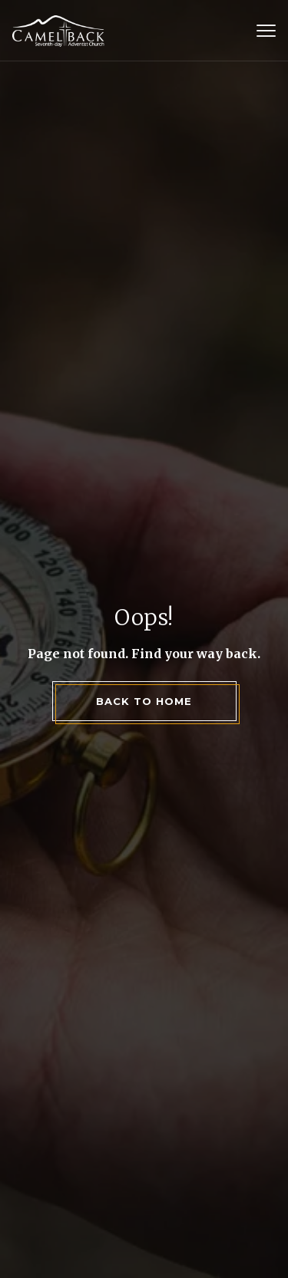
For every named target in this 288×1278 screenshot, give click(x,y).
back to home (144, 701)
